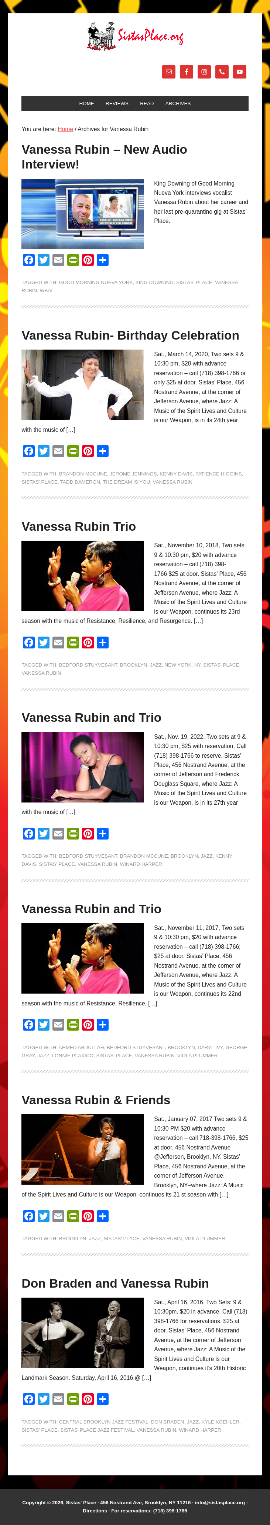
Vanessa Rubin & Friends (95, 1100)
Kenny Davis (176, 474)
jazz (156, 665)
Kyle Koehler (220, 1422)
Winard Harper (141, 864)
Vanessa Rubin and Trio (91, 717)
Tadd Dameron (80, 482)
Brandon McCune (83, 474)
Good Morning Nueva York (96, 282)
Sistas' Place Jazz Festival (97, 1430)
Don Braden (167, 1422)
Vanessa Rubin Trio (78, 526)
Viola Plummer (197, 1055)
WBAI (46, 290)
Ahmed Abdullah (81, 1047)
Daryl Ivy (210, 1047)
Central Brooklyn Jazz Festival (103, 1422)
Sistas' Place (135, 36)
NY (197, 665)
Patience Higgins (218, 474)
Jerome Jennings (133, 474)
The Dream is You (126, 482)
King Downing (155, 282)
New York (178, 665)
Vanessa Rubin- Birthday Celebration (130, 335)
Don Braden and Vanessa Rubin (115, 1283)
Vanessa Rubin (172, 482)
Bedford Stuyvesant (88, 665)
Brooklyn (133, 665)
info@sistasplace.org (220, 1502)
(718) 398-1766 (170, 1511)
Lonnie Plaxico (72, 1055)
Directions (95, 1511)
